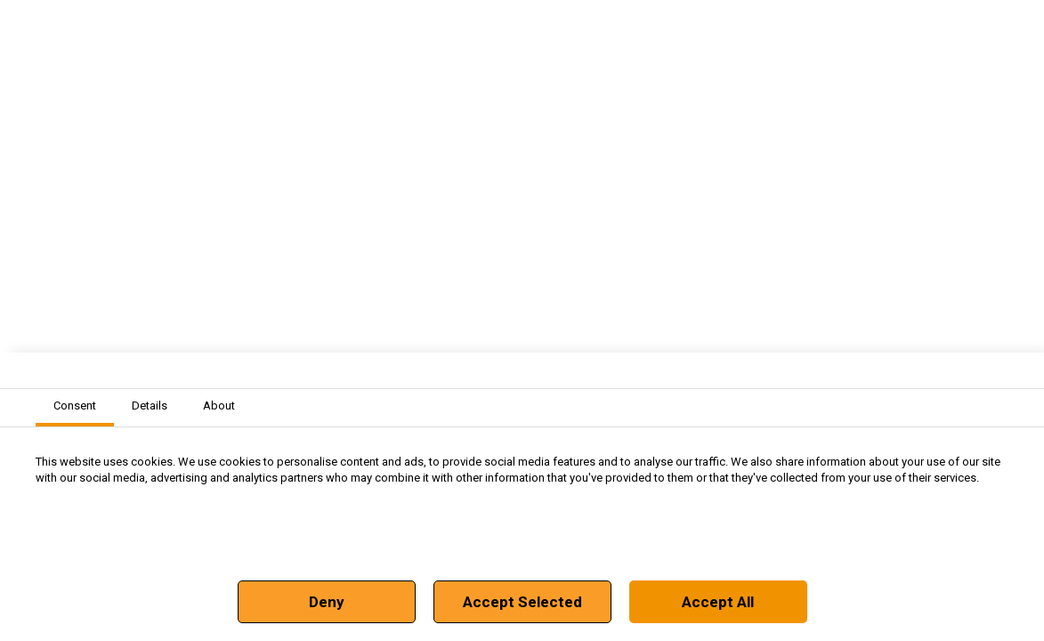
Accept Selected (522, 602)
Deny (326, 602)
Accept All (718, 602)
